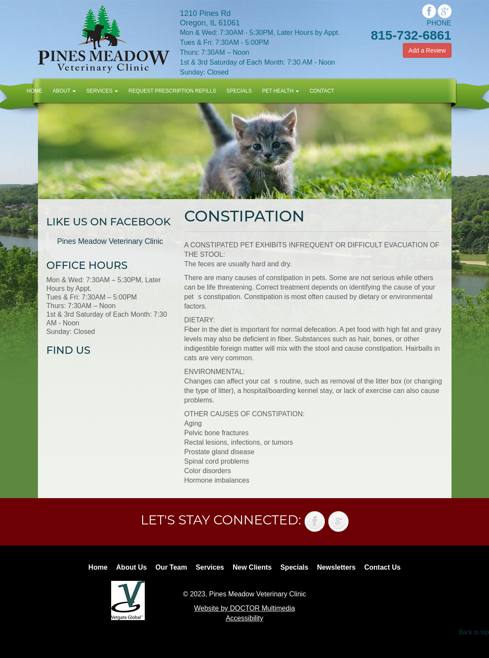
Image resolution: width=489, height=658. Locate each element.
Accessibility (244, 618)
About (64, 91)
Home (34, 91)
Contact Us (382, 567)
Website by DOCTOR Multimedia (244, 608)
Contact (321, 91)
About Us (131, 567)
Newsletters (336, 567)
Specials (239, 91)
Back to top (474, 632)
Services (102, 91)
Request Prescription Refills (172, 91)
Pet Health (280, 91)
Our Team (171, 567)
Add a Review (426, 50)
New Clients (252, 567)
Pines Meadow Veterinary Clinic (110, 241)
